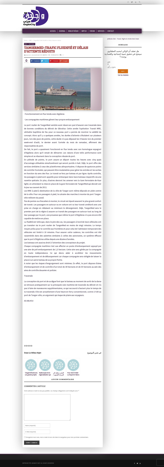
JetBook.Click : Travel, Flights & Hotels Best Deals (123, 39)
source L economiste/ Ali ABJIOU (36, 55)
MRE (30, 40)
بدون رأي (111, 67)
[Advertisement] (62, 328)
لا (108, 64)
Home (25, 40)
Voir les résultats (123, 75)
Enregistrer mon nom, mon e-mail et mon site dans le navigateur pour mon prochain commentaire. (57, 437)
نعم (108, 61)
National (32, 44)
